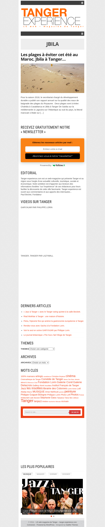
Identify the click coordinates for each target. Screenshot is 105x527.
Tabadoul (60, 398)
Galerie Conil (65, 382)
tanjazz (38, 401)
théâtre (45, 401)
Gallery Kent (38, 385)
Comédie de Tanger (52, 379)
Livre (70, 389)
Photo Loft (65, 395)
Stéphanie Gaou (48, 397)
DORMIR (53, 474)
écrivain (65, 401)
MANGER (40, 474)
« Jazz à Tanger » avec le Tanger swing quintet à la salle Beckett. (52, 312)
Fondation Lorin (47, 382)
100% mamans (28, 376)
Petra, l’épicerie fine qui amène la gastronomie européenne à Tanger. (54, 321)
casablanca (47, 376)
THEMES (25, 349)
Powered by (52, 165)
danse (66, 379)
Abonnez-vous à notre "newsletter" (53, 156)
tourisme (52, 401)
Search (74, 412)
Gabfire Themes (72, 525)
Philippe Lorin (53, 394)
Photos (74, 394)
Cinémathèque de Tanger (31, 379)
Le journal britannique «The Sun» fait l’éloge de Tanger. (48, 335)
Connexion (31, 525)
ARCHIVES (26, 362)
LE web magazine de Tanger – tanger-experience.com (56, 522)
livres (74, 389)
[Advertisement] (52, 441)
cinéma (71, 376)
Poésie (81, 395)
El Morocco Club (31, 382)
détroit (23, 383)
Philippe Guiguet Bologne (34, 394)
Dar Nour (71, 379)
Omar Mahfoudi (52, 392)
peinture (70, 391)
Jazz (23, 388)
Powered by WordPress (45, 525)
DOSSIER (66, 474)
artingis (39, 376)
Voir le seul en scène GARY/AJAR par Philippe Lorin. (47, 330)
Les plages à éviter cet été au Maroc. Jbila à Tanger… (49, 57)
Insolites (48, 385)
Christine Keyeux (58, 376)
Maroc (29, 392)
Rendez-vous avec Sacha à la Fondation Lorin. (44, 326)
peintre (61, 392)
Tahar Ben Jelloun (71, 398)
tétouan (58, 401)
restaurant (25, 398)
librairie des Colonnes (55, 388)
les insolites (35, 388)
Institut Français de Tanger (65, 385)
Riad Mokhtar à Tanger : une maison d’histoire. (44, 316)
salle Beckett (35, 398)
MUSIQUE (38, 391)
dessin (77, 379)
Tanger (27, 400)
